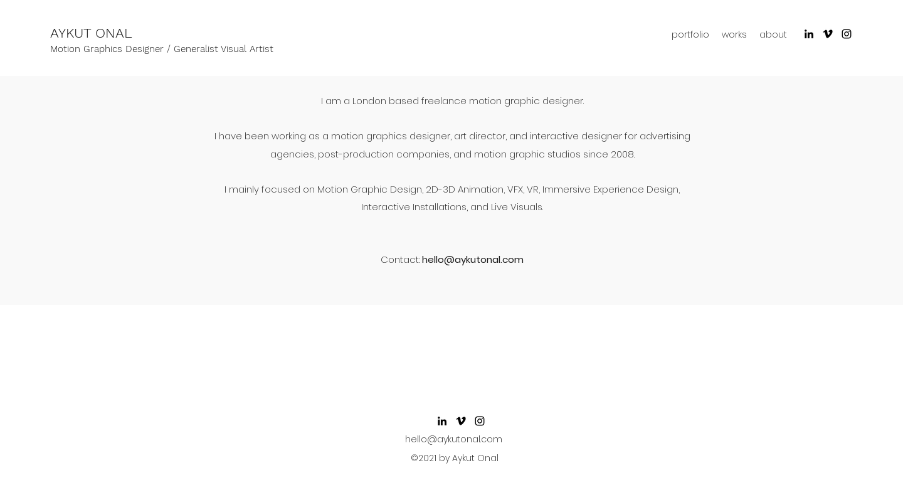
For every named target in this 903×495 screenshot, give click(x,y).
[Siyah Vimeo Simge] (827, 34)
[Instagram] (846, 34)
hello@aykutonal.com (473, 259)
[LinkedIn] (809, 34)
